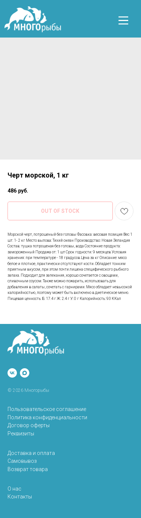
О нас (14, 489)
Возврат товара (28, 469)
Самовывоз (22, 461)
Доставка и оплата (31, 453)
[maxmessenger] (24, 373)
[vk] (12, 373)
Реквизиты (21, 434)
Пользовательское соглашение (47, 409)
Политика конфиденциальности (47, 417)
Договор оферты (29, 425)
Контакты (20, 497)
